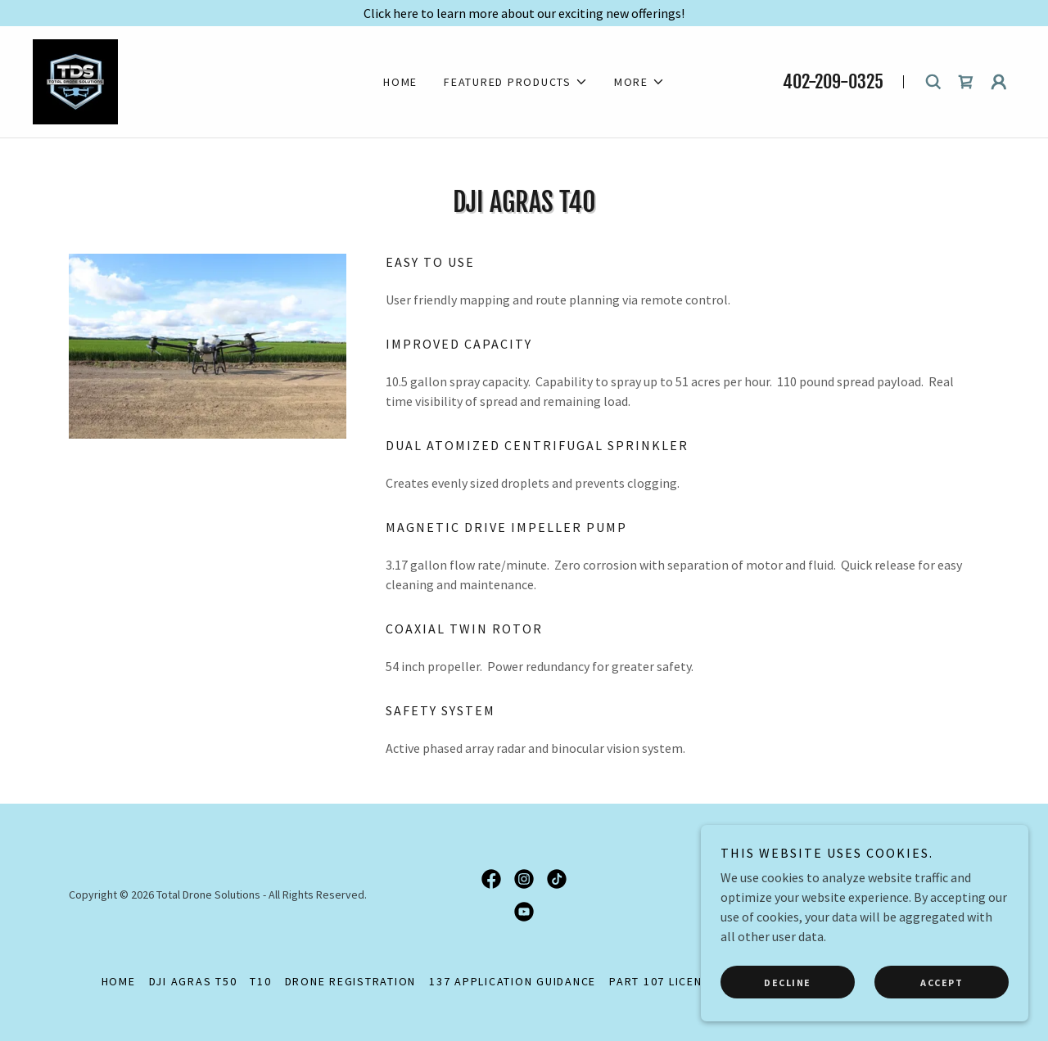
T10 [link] (260, 981)
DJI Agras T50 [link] (193, 981)
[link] (75, 80)
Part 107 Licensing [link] (670, 981)
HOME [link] (400, 81)
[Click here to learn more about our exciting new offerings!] (524, 13)
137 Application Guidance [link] (512, 981)
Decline (787, 982)
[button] (516, 82)
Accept (941, 982)
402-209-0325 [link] (833, 81)
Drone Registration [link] (351, 981)
